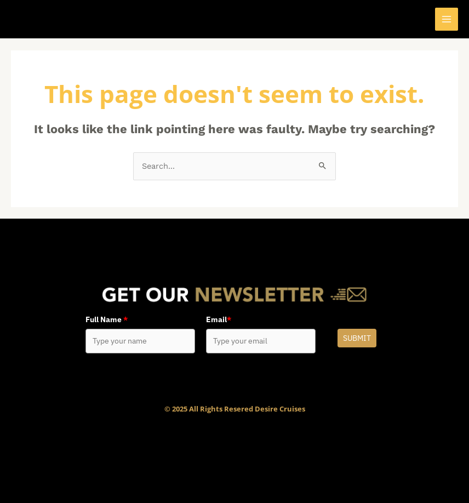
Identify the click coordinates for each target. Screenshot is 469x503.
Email (218, 319)
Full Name (106, 319)
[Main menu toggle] (446, 19)
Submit (357, 338)
